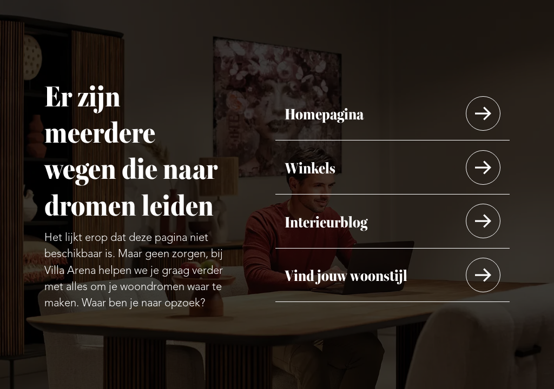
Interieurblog (326, 220)
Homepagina (324, 113)
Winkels (310, 167)
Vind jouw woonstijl (346, 274)
